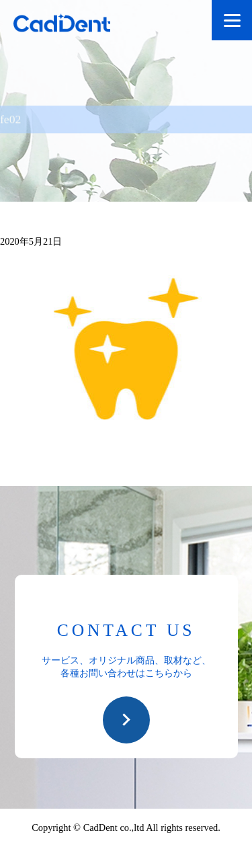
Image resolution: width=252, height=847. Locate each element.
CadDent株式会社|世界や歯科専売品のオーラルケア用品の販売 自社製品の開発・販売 (73, 25)
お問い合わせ (126, 719)
